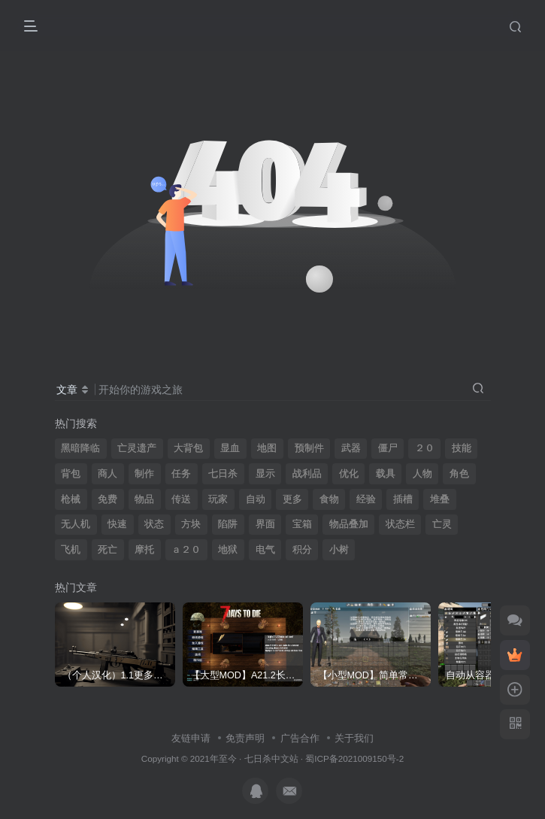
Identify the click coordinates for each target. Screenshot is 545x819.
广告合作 (299, 738)
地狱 (228, 549)
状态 (154, 524)
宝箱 (302, 524)
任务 (181, 474)
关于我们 (354, 738)
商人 (107, 474)
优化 (349, 474)
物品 (144, 499)
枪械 (70, 499)
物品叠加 (348, 524)
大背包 (188, 448)
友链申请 (190, 738)
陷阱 (228, 524)
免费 (107, 499)
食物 (329, 499)
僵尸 (388, 448)
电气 (265, 549)
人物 (422, 474)
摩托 (144, 549)
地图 (267, 448)
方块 (191, 524)
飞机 (70, 549)
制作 (144, 474)
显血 (230, 448)
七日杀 (223, 474)
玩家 (218, 499)
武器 (351, 448)
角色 (459, 474)
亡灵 (442, 524)
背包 (70, 474)
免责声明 (245, 738)
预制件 (309, 448)
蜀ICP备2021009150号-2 (354, 758)
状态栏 (400, 524)
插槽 (403, 499)
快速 (117, 524)
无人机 (75, 524)
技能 (461, 448)
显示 (265, 474)
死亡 (107, 549)
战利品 (307, 474)
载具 (385, 474)
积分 (302, 549)
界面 (265, 524)
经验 (366, 499)
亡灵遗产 (136, 448)
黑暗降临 (80, 448)
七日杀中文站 (271, 758)
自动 (255, 499)
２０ (424, 448)
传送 (181, 499)
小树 (339, 549)
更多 (292, 499)
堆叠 (440, 499)
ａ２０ (186, 549)
